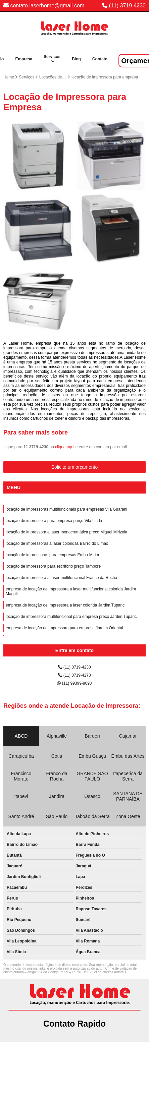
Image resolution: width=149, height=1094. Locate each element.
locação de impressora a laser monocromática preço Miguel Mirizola (66, 532)
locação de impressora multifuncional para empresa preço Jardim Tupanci (72, 616)
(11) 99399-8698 (74, 683)
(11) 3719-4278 (74, 675)
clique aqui (64, 447)
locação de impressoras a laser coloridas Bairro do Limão (57, 543)
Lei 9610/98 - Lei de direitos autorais (99, 972)
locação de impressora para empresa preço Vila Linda (54, 520)
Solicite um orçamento (74, 467)
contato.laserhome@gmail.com (43, 5)
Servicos (52, 56)
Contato (99, 59)
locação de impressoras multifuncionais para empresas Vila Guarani (66, 509)
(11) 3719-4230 (127, 5)
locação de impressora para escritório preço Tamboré (53, 566)
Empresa (23, 59)
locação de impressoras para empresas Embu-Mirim (52, 555)
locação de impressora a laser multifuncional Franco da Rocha (61, 577)
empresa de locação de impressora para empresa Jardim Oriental (64, 628)
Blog (76, 59)
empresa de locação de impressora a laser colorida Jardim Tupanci (66, 605)
